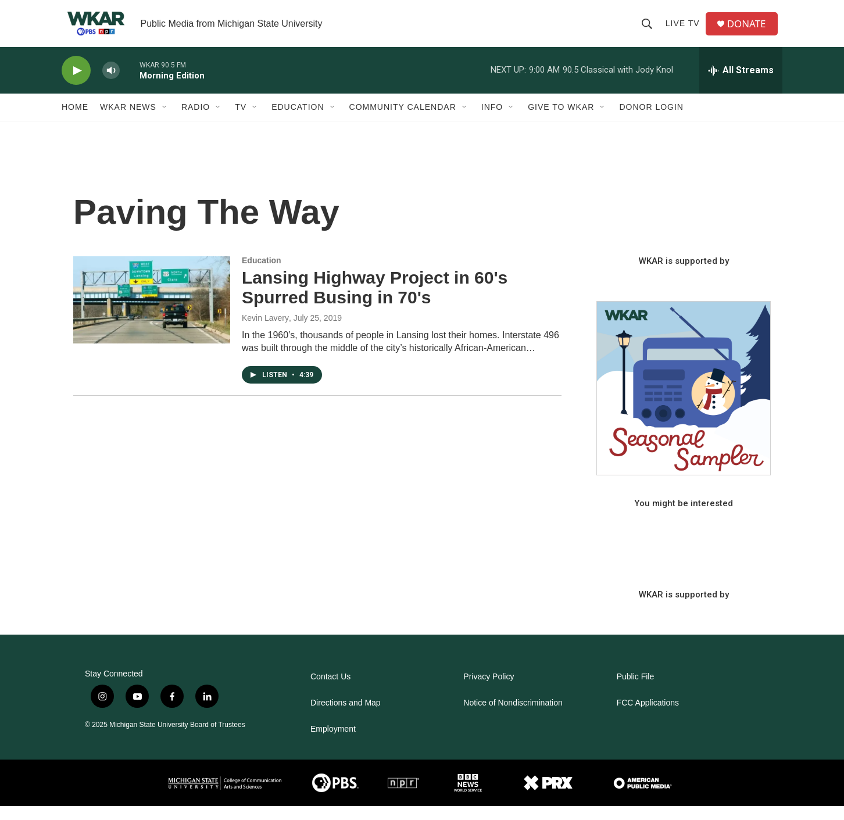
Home (75, 121)
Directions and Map (345, 716)
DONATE (750, 30)
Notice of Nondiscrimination (512, 716)
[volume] (111, 84)
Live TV (685, 30)
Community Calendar (402, 121)
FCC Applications (648, 716)
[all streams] (740, 84)
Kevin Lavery (265, 331)
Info (492, 121)
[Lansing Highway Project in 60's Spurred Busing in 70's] (151, 313)
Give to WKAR (561, 121)
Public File (636, 690)
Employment (333, 743)
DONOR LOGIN (651, 121)
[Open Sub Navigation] (165, 121)
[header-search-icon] (649, 30)
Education (297, 121)
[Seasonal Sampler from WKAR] (683, 402)
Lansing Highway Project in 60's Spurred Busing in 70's (374, 301)
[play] (76, 84)
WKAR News (128, 121)
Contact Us (330, 690)
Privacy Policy (488, 690)
